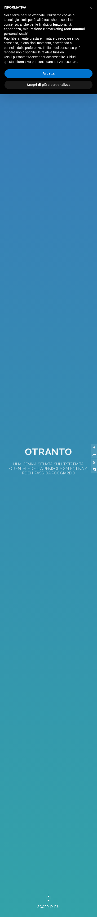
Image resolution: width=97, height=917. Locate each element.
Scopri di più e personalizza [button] (48, 85)
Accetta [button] (49, 73)
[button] (43, 733)
